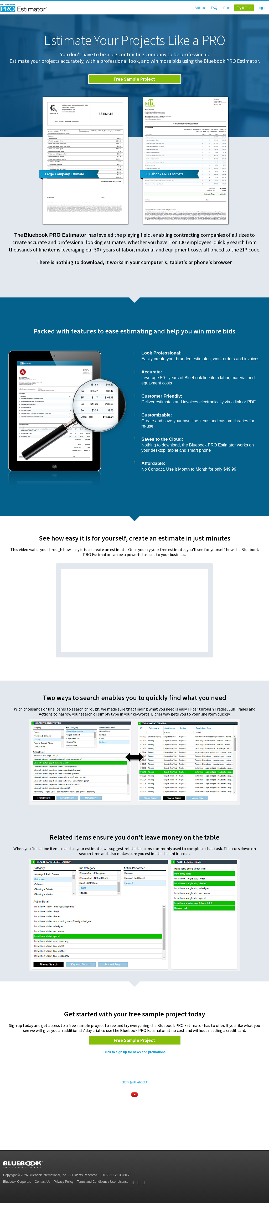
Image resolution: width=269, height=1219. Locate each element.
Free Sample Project (134, 79)
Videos (200, 8)
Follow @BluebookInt (134, 1082)
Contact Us (42, 1182)
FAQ (214, 8)
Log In (262, 8)
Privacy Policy (64, 1182)
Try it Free (244, 8)
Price (226, 8)
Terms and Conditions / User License (102, 1182)
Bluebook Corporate (17, 1182)
